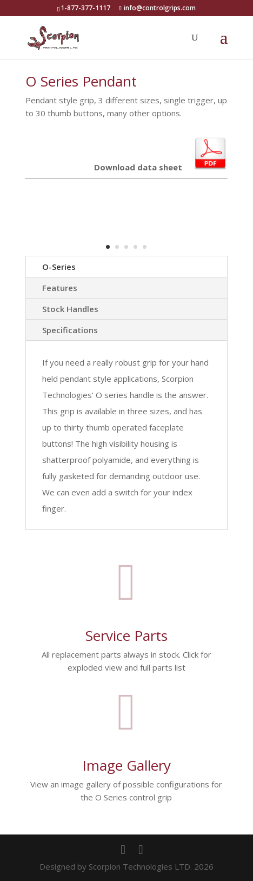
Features (59, 287)
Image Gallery (126, 765)
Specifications (70, 329)
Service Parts (126, 635)
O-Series (59, 266)
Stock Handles (70, 308)
